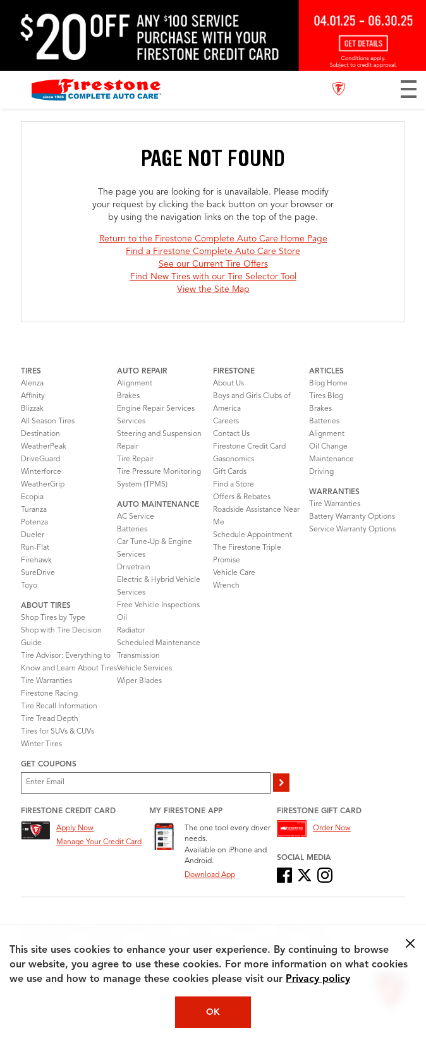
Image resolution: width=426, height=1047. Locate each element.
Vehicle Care (234, 573)
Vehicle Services (144, 668)
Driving (321, 472)
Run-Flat (35, 548)
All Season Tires (48, 421)
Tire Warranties (46, 681)
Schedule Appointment (252, 535)
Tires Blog (326, 396)
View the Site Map (213, 289)
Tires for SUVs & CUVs (57, 731)
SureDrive (38, 573)
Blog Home (328, 383)
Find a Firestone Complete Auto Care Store (213, 251)
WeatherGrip (42, 484)
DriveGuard (40, 459)
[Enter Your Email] (146, 783)
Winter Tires (41, 744)
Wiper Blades (139, 681)
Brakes (128, 396)
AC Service (135, 517)
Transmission (138, 656)
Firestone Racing (49, 694)
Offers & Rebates (242, 497)
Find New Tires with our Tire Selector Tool (213, 276)
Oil (122, 618)
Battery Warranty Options (352, 517)
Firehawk (36, 560)
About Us (228, 383)
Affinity (33, 396)
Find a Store (233, 484)
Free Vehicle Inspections (158, 605)
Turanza (34, 510)
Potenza (34, 522)
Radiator (131, 630)
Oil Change (328, 447)
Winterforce (41, 472)
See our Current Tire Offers (213, 264)
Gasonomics (233, 459)
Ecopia (32, 497)
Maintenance (331, 459)
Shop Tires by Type (53, 618)
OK (213, 1012)
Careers (226, 421)
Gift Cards (229, 472)
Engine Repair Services (156, 409)
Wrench (226, 586)
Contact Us (231, 434)
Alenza (32, 383)
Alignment (134, 383)
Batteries (132, 529)
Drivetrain (133, 567)
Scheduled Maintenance (158, 643)
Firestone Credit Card (249, 447)
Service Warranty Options (352, 529)
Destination (40, 434)
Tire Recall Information (59, 706)
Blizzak (32, 409)
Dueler (32, 535)
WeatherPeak (43, 447)
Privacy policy (318, 979)
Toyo (29, 586)
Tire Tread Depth (49, 719)
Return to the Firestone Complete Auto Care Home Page (213, 238)
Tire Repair (135, 459)
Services (131, 421)
